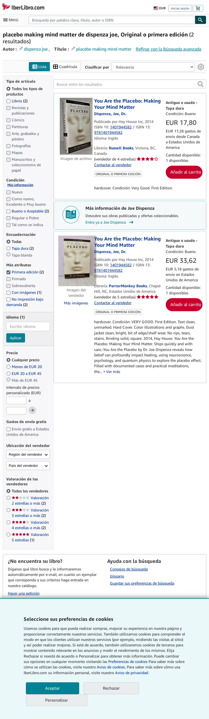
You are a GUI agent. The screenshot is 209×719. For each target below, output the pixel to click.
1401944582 (121, 127)
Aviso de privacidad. (132, 672)
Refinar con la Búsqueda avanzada (168, 49)
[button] (201, 84)
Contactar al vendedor (112, 164)
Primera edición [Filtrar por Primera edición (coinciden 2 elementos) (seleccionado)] (25, 272)
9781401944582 (108, 132)
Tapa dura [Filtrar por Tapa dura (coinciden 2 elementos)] (20, 248)
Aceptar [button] (52, 688)
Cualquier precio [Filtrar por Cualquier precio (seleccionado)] (23, 360)
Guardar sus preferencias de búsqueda (142, 583)
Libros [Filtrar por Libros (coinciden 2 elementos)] (16, 100)
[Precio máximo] (16, 411)
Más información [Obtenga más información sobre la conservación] (20, 185)
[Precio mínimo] (16, 401)
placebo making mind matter (103, 49)
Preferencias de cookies (127, 661)
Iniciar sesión (180, 8)
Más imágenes (76, 303)
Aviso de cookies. (111, 667)
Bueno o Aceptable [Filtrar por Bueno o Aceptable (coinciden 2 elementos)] (27, 211)
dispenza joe (36, 49)
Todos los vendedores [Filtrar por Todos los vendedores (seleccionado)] (30, 491)
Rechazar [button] (111, 688)
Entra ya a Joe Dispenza (110, 222)
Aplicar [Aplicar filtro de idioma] (15, 337)
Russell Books (121, 148)
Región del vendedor (25, 455)
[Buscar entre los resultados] (130, 84)
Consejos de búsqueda (129, 569)
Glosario (117, 576)
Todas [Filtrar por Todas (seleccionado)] (14, 241)
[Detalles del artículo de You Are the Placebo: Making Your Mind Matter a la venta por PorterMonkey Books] (76, 261)
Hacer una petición (23, 593)
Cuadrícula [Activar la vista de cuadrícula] (65, 66)
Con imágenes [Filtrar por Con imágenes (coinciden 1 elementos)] (23, 292)
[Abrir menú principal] (12, 20)
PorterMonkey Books (128, 285)
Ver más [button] (113, 371)
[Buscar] (200, 20)
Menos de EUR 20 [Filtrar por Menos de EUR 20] (24, 367)
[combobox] (112, 20)
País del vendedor (23, 466)
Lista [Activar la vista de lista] (39, 66)
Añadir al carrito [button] (185, 172)
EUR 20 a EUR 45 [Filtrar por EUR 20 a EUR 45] (24, 373)
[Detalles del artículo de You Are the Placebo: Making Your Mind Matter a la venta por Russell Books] (76, 126)
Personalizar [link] (56, 700)
